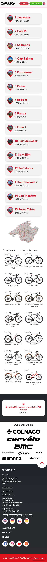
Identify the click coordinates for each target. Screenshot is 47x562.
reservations (36, 3)
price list (6, 532)
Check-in (24, 3)
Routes (5, 537)
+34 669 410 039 (11, 504)
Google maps (7, 487)
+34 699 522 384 (11, 510)
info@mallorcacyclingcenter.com (18, 514)
